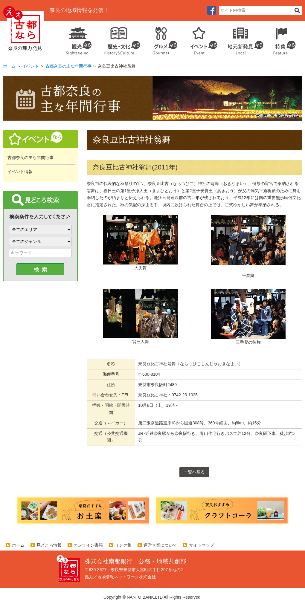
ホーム (9, 66)
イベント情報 (20, 171)
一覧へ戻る (194, 472)
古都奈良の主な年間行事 (68, 66)
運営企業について (160, 545)
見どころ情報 (49, 545)
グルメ (160, 39)
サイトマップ (201, 545)
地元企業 (242, 39)
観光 (78, 39)
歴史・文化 (120, 39)
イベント (200, 39)
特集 (283, 39)
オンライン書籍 (88, 545)
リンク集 (123, 545)
